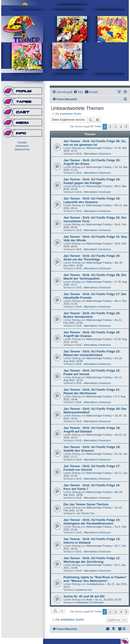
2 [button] (110, 126)
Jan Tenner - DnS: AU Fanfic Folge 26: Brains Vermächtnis (91, 315)
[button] (126, 127)
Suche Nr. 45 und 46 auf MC (84, 596)
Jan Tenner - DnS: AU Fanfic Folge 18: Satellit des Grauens (91, 448)
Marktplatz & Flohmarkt (89, 602)
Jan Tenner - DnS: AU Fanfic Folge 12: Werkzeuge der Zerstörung (91, 559)
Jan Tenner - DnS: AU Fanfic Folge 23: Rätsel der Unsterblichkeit (91, 353)
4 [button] (121, 126)
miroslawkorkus (95, 584)
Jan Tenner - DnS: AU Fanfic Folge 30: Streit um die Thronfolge (91, 257)
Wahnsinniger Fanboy (99, 147)
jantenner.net (84, 589)
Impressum (22, 145)
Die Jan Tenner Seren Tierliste (85, 504)
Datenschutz (22, 149)
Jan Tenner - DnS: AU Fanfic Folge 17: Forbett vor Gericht (91, 467)
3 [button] (115, 126)
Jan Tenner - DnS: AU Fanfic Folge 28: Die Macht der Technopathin (94, 276)
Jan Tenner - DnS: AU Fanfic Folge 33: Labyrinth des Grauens (91, 200)
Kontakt (22, 142)
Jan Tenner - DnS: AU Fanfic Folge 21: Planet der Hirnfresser (91, 391)
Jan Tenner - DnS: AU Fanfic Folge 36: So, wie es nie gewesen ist (94, 142)
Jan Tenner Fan (85, 513)
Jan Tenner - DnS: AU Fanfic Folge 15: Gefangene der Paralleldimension (91, 521)
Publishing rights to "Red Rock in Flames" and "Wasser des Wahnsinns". (95, 579)
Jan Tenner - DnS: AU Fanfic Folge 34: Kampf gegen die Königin (91, 181)
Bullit (89, 599)
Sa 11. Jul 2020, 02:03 (108, 599)
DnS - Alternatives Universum (93, 153)
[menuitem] (78, 92)
